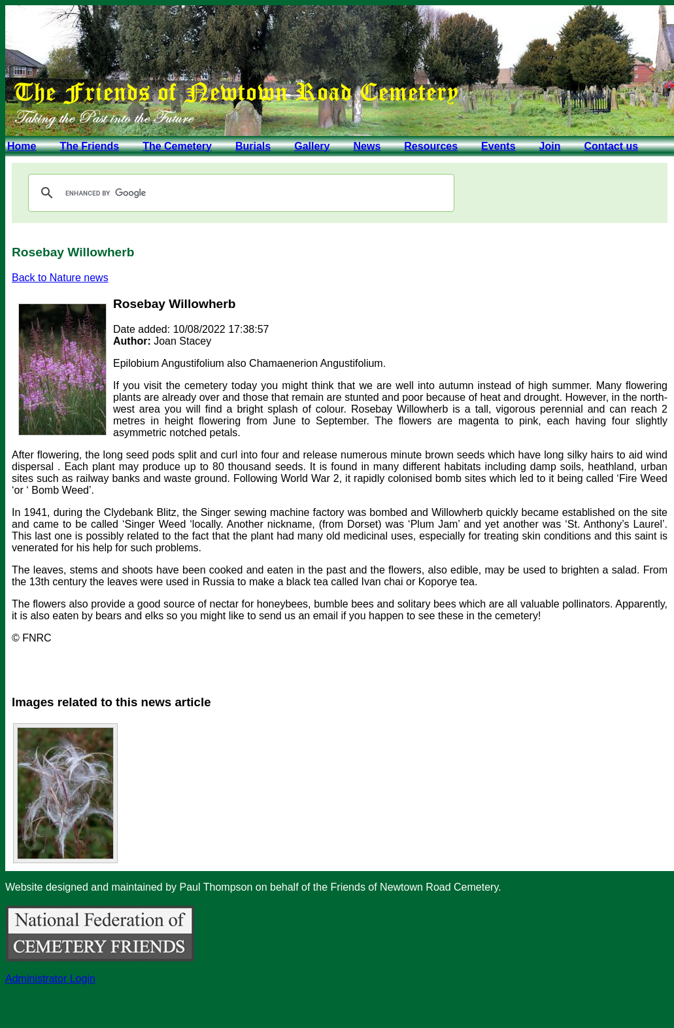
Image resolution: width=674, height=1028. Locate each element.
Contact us (611, 146)
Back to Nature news (60, 277)
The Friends (89, 146)
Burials (253, 146)
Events (498, 146)
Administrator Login (50, 978)
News (366, 146)
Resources (431, 146)
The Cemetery (177, 146)
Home (21, 146)
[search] (239, 193)
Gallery (311, 146)
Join (550, 146)
